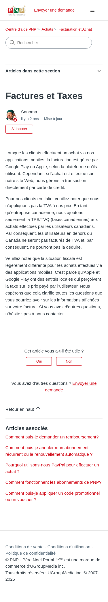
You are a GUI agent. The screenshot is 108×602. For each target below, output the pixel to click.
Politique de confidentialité (30, 553)
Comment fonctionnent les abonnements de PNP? (53, 482)
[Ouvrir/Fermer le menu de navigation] (92, 10)
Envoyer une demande (54, 10)
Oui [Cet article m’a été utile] (39, 361)
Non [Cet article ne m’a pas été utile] (69, 361)
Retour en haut (23, 408)
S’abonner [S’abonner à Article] (19, 129)
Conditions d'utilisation (69, 546)
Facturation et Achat (75, 29)
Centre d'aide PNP (20, 29)
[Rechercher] (49, 42)
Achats (47, 29)
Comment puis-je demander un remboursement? (52, 436)
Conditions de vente (24, 546)
